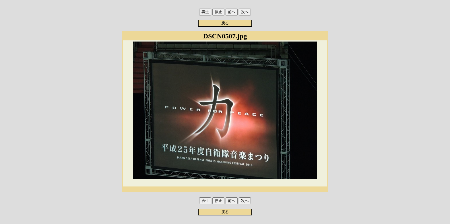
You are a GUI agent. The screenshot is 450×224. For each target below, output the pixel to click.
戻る (225, 23)
